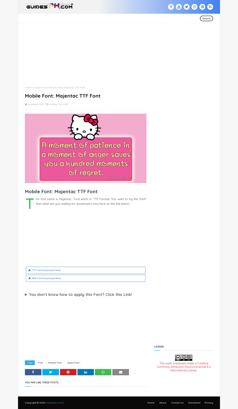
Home (28, 87)
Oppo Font (40, 87)
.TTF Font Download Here (46, 270)
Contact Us (177, 402)
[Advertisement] (119, 50)
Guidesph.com (35, 104)
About (162, 402)
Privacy (209, 402)
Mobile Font (55, 362)
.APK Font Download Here (46, 278)
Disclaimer (194, 402)
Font (40, 362)
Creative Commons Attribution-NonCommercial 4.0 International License (184, 367)
